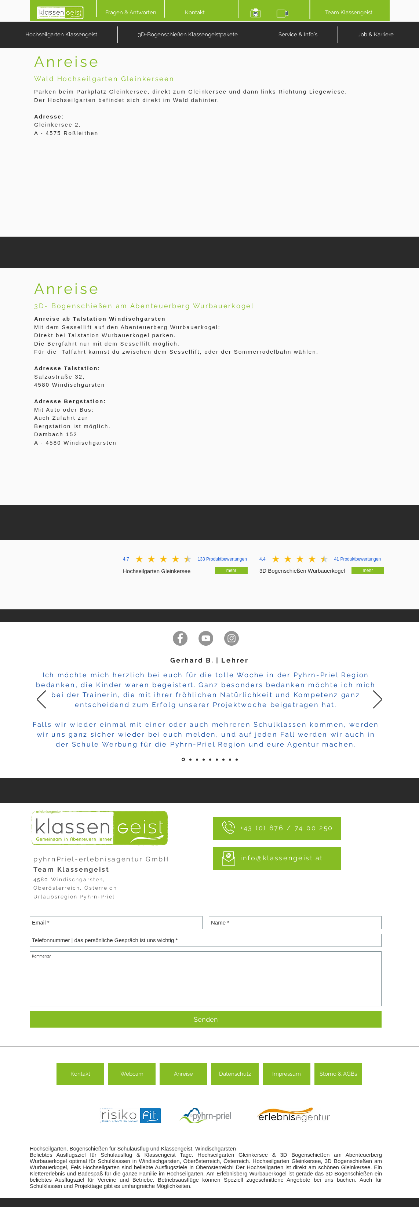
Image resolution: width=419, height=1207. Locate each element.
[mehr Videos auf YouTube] (205, 638)
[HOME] (60, 12)
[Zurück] (41, 700)
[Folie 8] (237, 759)
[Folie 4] (210, 759)
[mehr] (231, 570)
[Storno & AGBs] (338, 1074)
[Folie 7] (230, 759)
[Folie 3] (204, 759)
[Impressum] (286, 1074)
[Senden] (206, 1019)
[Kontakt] (195, 12)
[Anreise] (183, 1074)
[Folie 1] (190, 759)
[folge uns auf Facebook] (180, 638)
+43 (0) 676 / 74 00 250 (286, 828)
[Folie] (183, 759)
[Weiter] (377, 700)
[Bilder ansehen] (255, 12)
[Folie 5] (217, 759)
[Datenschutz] (235, 1074)
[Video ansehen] (282, 12)
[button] (298, 34)
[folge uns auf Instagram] (231, 638)
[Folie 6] (223, 759)
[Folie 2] (197, 759)
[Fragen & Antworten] (131, 12)
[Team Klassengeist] (349, 12)
